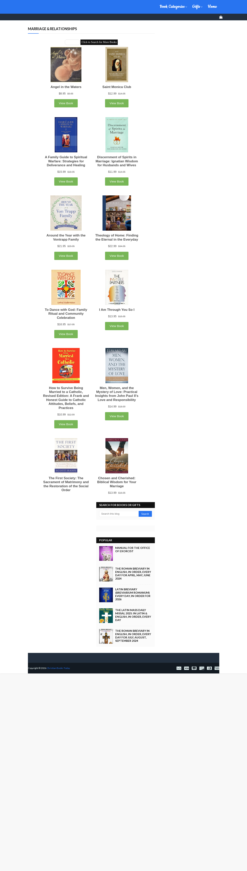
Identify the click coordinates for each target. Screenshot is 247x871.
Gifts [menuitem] (196, 6)
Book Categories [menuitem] (172, 6)
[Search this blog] (119, 489)
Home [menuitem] (212, 6)
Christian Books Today (57, 6)
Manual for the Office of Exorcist (132, 524)
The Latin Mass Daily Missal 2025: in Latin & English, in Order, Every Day (133, 589)
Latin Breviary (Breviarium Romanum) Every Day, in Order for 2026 (132, 569)
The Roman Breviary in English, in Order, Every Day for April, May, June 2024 (133, 548)
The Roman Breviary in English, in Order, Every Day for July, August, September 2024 (133, 610)
